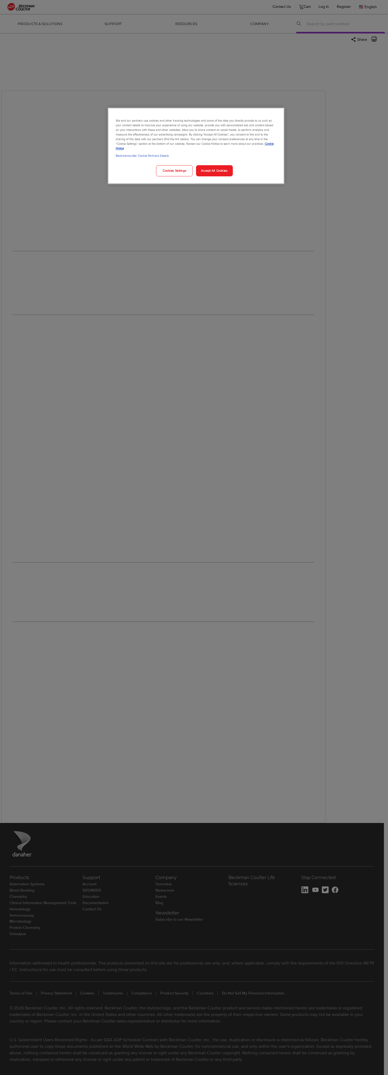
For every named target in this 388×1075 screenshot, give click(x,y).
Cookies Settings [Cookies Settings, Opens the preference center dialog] (174, 170)
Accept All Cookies (214, 170)
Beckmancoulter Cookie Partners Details (142, 155)
